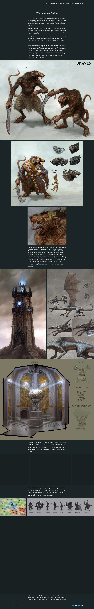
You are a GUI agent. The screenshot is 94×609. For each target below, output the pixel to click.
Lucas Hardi (14, 3)
